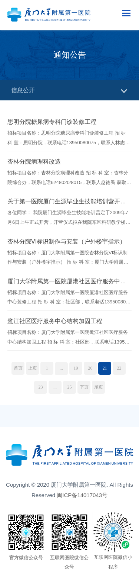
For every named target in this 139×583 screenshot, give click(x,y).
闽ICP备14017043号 (82, 495)
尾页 (98, 387)
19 (76, 368)
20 (90, 368)
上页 (32, 368)
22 (119, 368)
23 (41, 387)
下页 (84, 387)
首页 (18, 368)
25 (69, 387)
